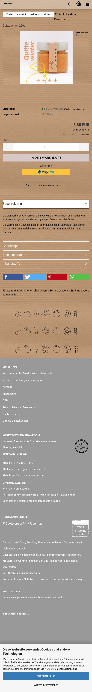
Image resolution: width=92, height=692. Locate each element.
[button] (8, 147)
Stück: (6, 140)
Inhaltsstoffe (11, 263)
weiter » (34, 14)
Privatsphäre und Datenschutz (20, 407)
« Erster (8, 14)
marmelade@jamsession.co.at (27, 469)
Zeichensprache (14, 255)
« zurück (21, 14)
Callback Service (12, 414)
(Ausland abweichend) (74, 109)
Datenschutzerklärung (66, 669)
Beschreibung (12, 203)
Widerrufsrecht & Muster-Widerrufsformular (28, 373)
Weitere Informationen (46, 684)
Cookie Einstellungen (15, 420)
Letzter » (47, 14)
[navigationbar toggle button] (87, 4)
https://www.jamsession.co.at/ (27, 475)
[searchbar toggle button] (70, 4)
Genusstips (10, 246)
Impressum (9, 393)
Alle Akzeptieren (46, 675)
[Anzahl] (46, 147)
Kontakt (7, 386)
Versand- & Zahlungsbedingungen (22, 380)
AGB (5, 400)
